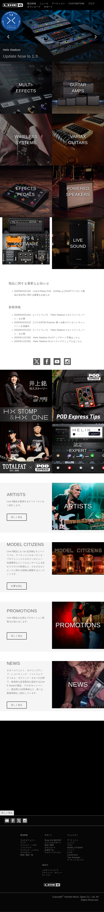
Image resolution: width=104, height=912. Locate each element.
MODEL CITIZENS (75, 848)
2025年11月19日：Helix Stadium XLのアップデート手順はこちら (47, 337)
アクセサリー (25, 852)
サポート (48, 7)
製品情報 (31, 3)
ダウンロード (33, 7)
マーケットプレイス (75, 860)
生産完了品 (49, 850)
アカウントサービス (53, 852)
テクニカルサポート (53, 843)
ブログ (91, 3)
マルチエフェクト (27, 840)
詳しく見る (16, 517)
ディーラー (46, 875)
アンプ (23, 843)
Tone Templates (73, 857)
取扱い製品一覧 (26, 855)
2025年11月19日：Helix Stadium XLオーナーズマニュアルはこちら (48, 341)
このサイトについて (50, 870)
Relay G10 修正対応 (53, 840)
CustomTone (76, 3)
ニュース (43, 3)
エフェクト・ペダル (28, 845)
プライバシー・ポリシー (52, 873)
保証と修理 (49, 845)
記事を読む (16, 586)
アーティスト (58, 3)
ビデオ (70, 852)
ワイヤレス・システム (29, 850)
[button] (8, 36)
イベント (70, 850)
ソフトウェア (25, 848)
